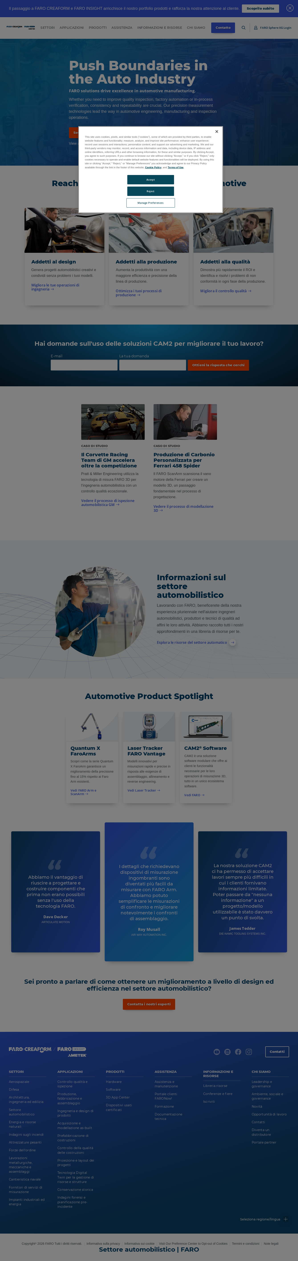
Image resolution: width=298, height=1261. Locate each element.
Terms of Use (176, 167)
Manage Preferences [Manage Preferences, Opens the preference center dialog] (150, 202)
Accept (150, 179)
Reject (150, 191)
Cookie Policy (153, 167)
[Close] (217, 131)
